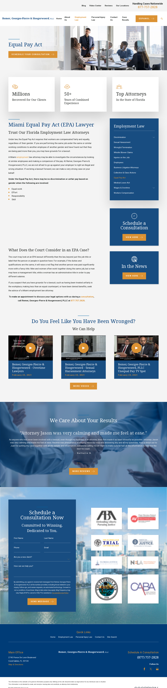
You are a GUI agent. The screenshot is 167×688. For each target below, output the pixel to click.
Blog (84, 6)
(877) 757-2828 (148, 657)
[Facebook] (144, 669)
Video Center (95, 6)
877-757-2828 (147, 7)
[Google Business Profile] (157, 669)
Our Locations (122, 6)
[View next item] (94, 463)
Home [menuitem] (59, 18)
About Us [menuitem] (67, 18)
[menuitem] (133, 137)
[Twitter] (150, 669)
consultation (87, 296)
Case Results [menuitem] (125, 18)
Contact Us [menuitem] (113, 18)
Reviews (109, 6)
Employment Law (65, 637)
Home (52, 637)
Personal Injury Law (84, 637)
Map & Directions (15, 664)
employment (22, 157)
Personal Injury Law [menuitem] (98, 18)
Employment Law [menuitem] (80, 18)
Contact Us (99, 637)
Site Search (112, 637)
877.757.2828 (78, 300)
